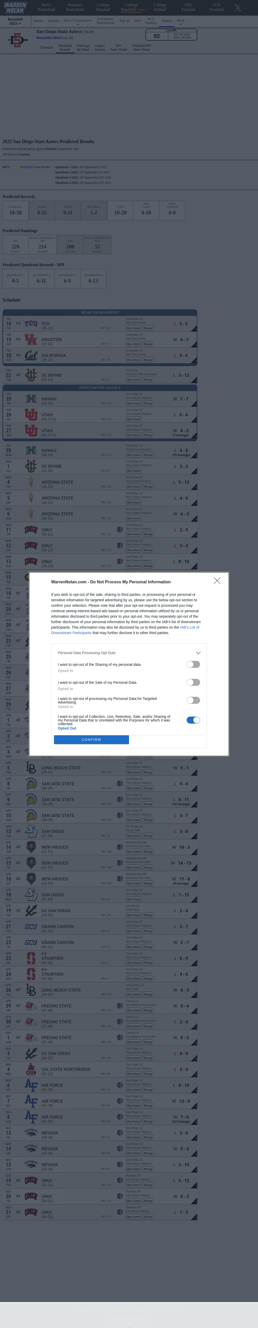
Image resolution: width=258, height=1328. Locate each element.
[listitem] (129, 653)
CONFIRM (91, 740)
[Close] (219, 582)
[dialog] (129, 664)
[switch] (193, 664)
